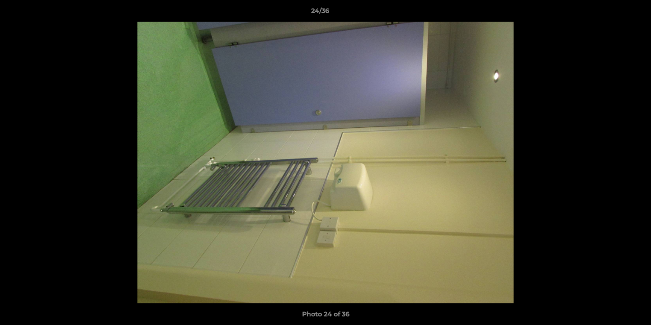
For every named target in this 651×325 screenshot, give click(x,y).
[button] (613, 13)
